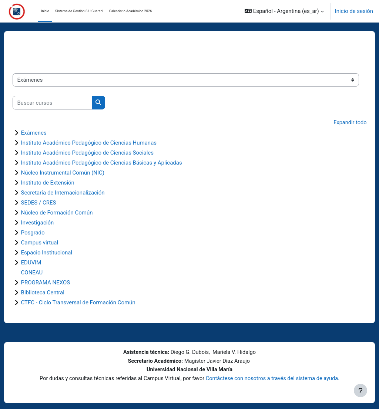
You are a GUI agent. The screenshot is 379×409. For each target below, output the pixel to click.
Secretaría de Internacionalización (76, 192)
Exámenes (47, 132)
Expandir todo (336, 122)
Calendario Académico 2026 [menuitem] (130, 11)
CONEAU (46, 272)
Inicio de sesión (354, 11)
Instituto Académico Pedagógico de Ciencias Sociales (101, 152)
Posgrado (46, 232)
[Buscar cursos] (66, 102)
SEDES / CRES (52, 202)
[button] (284, 11)
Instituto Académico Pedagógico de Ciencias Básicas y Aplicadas (115, 162)
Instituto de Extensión (61, 182)
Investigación (51, 222)
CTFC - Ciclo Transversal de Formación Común (92, 302)
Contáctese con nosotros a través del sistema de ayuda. (274, 378)
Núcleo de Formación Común (71, 212)
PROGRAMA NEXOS (59, 282)
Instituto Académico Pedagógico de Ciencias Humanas (103, 142)
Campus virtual (53, 242)
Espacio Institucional (60, 252)
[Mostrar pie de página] (360, 390)
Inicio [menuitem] (45, 11)
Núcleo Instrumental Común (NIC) (76, 172)
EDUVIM (45, 262)
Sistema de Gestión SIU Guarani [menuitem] (79, 11)
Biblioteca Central (56, 292)
